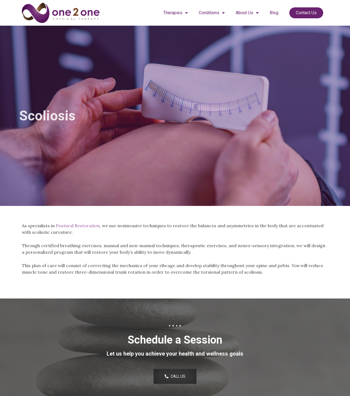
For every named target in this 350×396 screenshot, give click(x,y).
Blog (274, 12)
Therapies (175, 13)
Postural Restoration (78, 225)
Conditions (212, 13)
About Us (247, 13)
